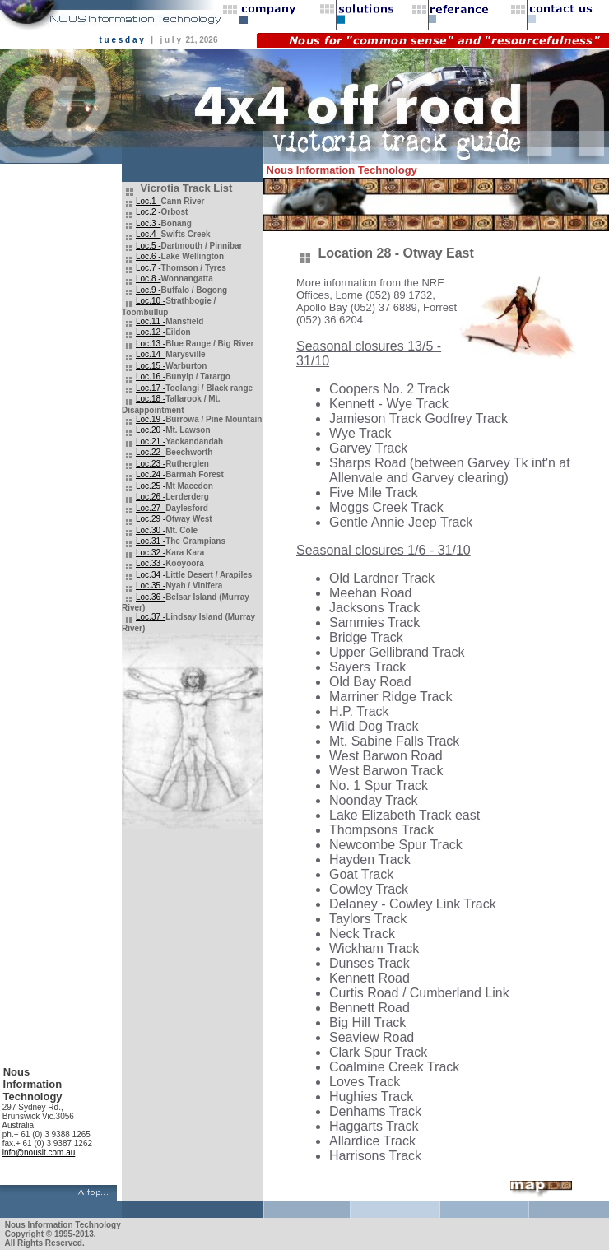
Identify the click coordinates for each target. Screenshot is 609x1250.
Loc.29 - (150, 518)
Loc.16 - (150, 376)
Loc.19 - (150, 419)
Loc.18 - (150, 398)
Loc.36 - (150, 597)
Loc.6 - (148, 256)
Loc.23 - (150, 463)
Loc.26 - (150, 496)
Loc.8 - (148, 278)
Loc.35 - (150, 585)
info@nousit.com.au (39, 1152)
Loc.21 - (150, 441)
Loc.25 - (150, 485)
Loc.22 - (150, 452)
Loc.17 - (150, 388)
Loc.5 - (148, 245)
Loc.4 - (148, 234)
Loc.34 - (150, 574)
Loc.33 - (150, 563)
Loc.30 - (150, 530)
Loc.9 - (148, 290)
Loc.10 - (150, 300)
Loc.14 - (150, 354)
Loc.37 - (150, 616)
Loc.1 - (148, 201)
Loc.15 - (150, 365)
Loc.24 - (150, 474)
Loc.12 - (150, 332)
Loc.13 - (150, 343)
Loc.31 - (150, 541)
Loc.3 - (148, 223)
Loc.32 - (150, 552)
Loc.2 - (148, 211)
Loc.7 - (148, 267)
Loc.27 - (150, 508)
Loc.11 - (150, 321)
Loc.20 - (150, 429)
